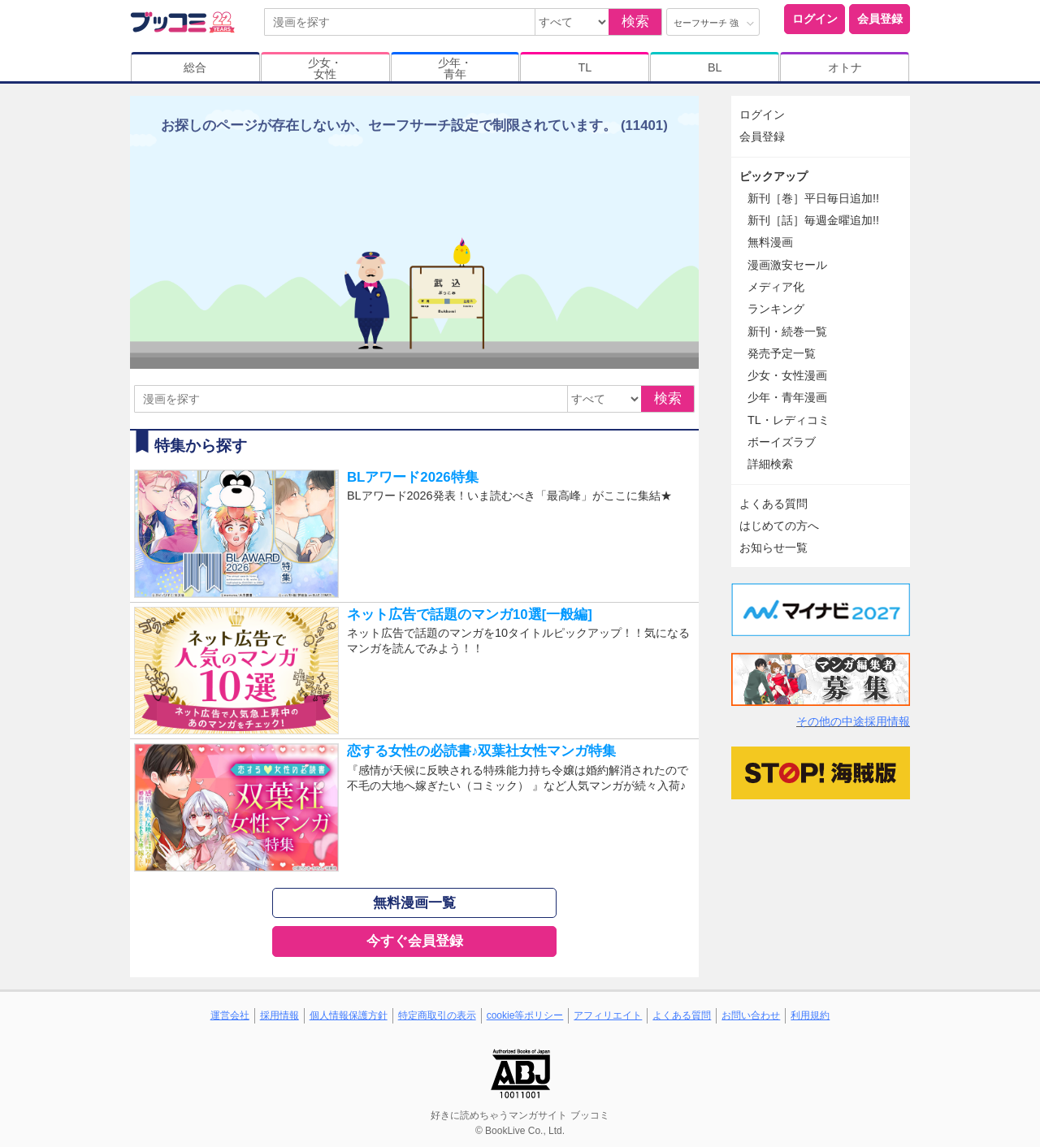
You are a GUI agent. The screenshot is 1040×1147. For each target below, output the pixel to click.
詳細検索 (770, 463)
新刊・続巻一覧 (787, 331)
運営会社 (229, 1015)
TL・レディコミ (789, 419)
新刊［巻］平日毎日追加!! (813, 198)
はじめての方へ (779, 525)
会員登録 (880, 18)
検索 (635, 21)
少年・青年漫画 (787, 397)
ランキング (776, 308)
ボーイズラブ (782, 441)
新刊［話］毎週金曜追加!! (813, 220)
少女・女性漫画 (787, 375)
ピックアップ (773, 176)
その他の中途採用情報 (853, 721)
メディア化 (776, 286)
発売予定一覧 (782, 353)
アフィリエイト (608, 1015)
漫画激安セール (787, 264)
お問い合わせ (751, 1015)
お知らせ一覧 (773, 547)
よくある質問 (773, 503)
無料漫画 (770, 242)
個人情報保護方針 (349, 1015)
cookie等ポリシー (525, 1015)
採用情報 (279, 1015)
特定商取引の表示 (437, 1015)
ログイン (815, 18)
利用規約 (810, 1015)
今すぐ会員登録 (414, 941)
